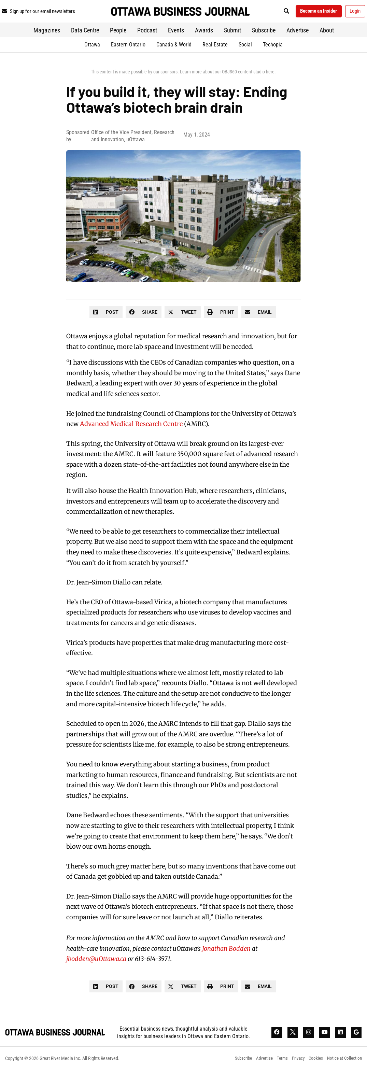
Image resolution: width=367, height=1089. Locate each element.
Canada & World (174, 61)
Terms (275, 1077)
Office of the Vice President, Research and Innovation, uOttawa (132, 153)
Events (176, 47)
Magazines (46, 47)
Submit (232, 47)
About (327, 47)
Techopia (273, 61)
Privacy (293, 1077)
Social (245, 61)
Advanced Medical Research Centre (131, 441)
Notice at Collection (343, 1077)
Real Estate (215, 61)
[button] (305, 12)
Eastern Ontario (128, 61)
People (118, 47)
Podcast (147, 47)
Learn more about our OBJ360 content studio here (227, 88)
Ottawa (92, 61)
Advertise (297, 47)
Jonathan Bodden (226, 966)
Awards (204, 47)
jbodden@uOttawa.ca (96, 976)
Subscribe (264, 47)
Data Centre (85, 47)
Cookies (312, 1077)
